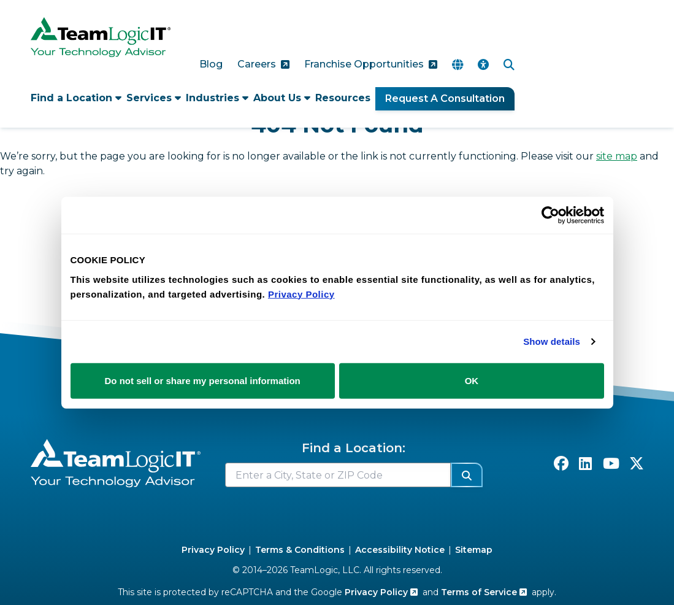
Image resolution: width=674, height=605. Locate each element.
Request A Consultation (445, 98)
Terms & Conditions (300, 549)
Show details (551, 341)
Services (153, 98)
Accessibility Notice (400, 549)
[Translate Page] (457, 64)
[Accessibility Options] (483, 64)
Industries (217, 98)
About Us (281, 98)
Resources (342, 98)
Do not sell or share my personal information (203, 380)
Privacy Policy (213, 549)
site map (616, 156)
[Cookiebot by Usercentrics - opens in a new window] (550, 215)
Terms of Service (484, 592)
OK (472, 380)
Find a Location (76, 98)
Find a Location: (353, 448)
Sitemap (473, 549)
